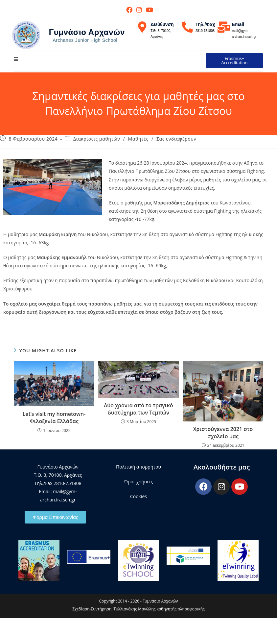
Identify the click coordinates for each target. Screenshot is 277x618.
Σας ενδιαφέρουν (176, 139)
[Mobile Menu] (16, 59)
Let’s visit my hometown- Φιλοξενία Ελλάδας (53, 417)
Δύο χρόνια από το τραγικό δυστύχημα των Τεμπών (138, 409)
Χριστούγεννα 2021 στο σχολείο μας (223, 432)
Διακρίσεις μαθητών (96, 139)
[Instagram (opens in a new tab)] (139, 10)
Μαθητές (138, 139)
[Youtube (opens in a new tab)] (148, 10)
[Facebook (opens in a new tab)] (129, 10)
